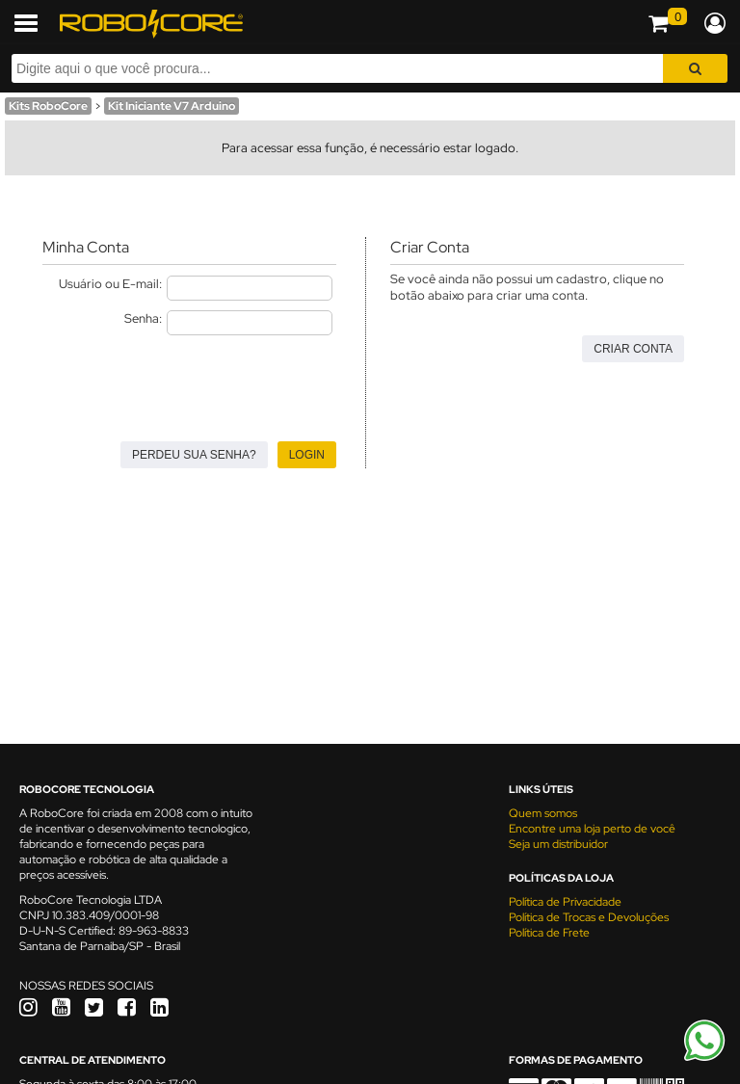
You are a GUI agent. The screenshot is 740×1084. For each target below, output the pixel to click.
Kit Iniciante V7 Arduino (171, 106)
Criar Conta (633, 349)
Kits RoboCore (48, 106)
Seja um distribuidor (558, 844)
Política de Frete (549, 932)
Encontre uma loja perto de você (592, 828)
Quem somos (543, 813)
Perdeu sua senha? (194, 455)
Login (307, 455)
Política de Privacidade (565, 902)
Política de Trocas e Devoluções (589, 917)
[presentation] (188, 382)
